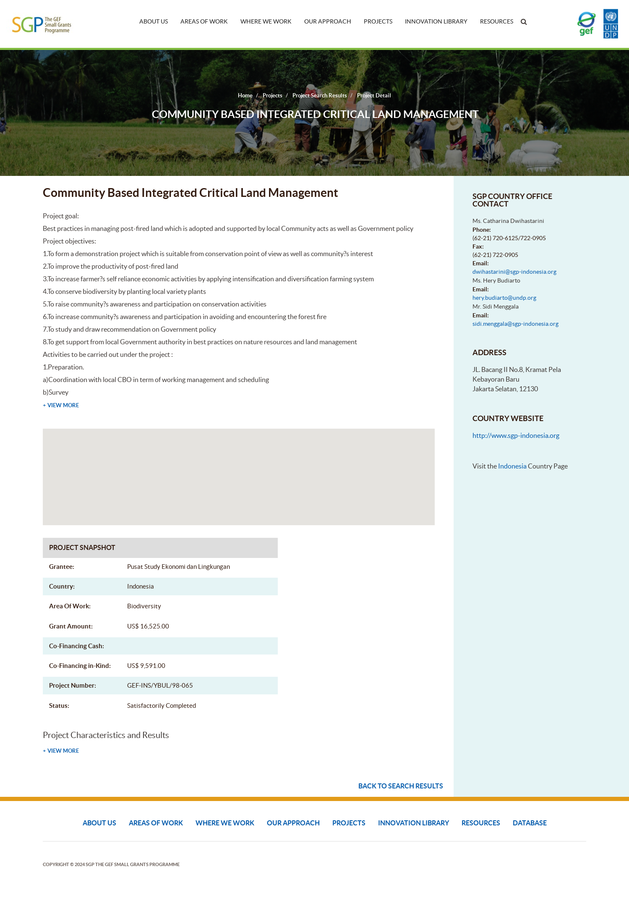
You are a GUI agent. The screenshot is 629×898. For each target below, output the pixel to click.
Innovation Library (436, 21)
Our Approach (327, 21)
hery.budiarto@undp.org (504, 297)
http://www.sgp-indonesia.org (515, 435)
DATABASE (530, 823)
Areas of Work (204, 21)
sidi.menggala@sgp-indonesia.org (515, 323)
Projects (378, 21)
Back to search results (400, 786)
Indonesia (512, 466)
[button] (238, 469)
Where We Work (266, 21)
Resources (496, 21)
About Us (153, 21)
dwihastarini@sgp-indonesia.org (514, 271)
